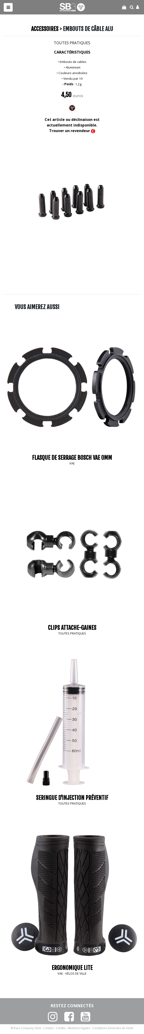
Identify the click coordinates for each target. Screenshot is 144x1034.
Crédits (60, 1028)
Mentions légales (79, 1028)
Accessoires (44, 28)
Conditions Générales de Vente (112, 1028)
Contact (48, 1028)
